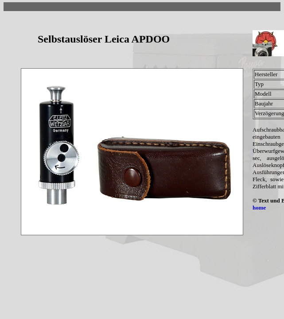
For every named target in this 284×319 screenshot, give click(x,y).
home (259, 207)
